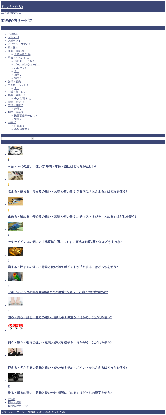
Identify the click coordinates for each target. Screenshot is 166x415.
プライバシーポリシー (14, 411)
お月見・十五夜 (24, 61)
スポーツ (14, 40)
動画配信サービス (25, 115)
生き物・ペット (18, 85)
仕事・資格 (16, 51)
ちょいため (12, 6)
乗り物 (13, 47)
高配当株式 (21, 129)
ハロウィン (21, 68)
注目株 (19, 125)
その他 (13, 34)
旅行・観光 (15, 81)
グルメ (13, 37)
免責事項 (33, 411)
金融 (12, 122)
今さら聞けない (24, 98)
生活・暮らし (17, 91)
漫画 (17, 119)
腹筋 (17, 108)
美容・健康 (15, 105)
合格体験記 (22, 54)
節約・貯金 (16, 102)
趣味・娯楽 (15, 112)
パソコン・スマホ (19, 44)
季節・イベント (18, 57)
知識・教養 (16, 95)
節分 (17, 78)
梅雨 (17, 74)
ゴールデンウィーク (27, 64)
